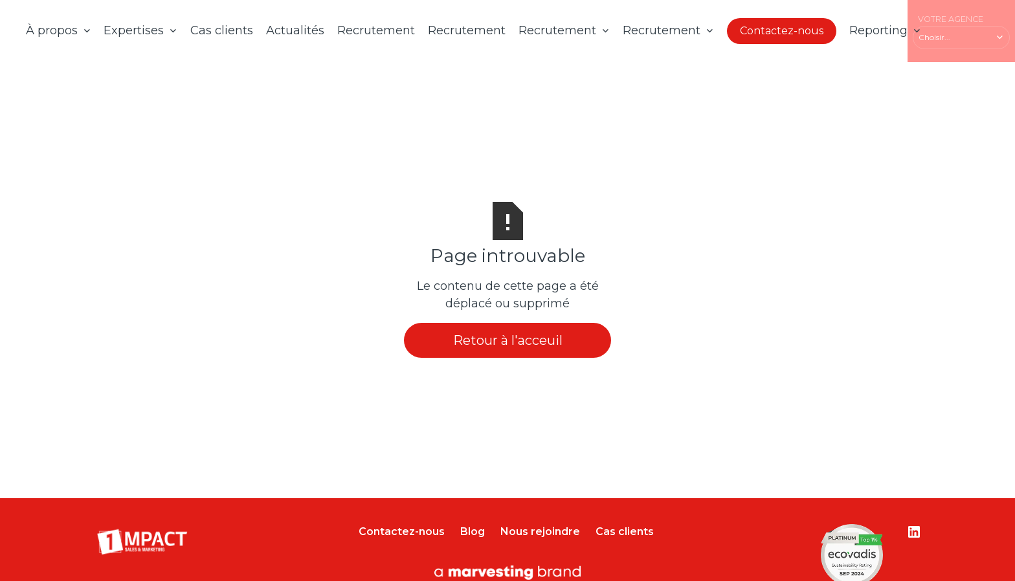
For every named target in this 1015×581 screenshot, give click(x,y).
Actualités (295, 30)
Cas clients (221, 30)
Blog (472, 531)
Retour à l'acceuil (508, 340)
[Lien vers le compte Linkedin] (914, 532)
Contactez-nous (781, 31)
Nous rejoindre (540, 531)
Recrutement (376, 30)
